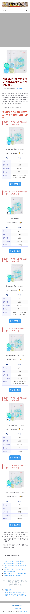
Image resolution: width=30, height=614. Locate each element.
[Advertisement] (15, 29)
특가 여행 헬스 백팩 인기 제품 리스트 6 (15, 592)
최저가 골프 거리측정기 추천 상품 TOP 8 (15, 573)
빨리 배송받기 (15, 183)
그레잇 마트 (8, 590)
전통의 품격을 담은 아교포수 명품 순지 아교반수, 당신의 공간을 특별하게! (15, 562)
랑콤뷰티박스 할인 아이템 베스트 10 (13, 576)
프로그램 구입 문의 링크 (15, 609)
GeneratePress (23, 611)
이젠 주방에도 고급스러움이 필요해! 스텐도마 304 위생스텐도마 (15, 570)
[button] (26, 10)
